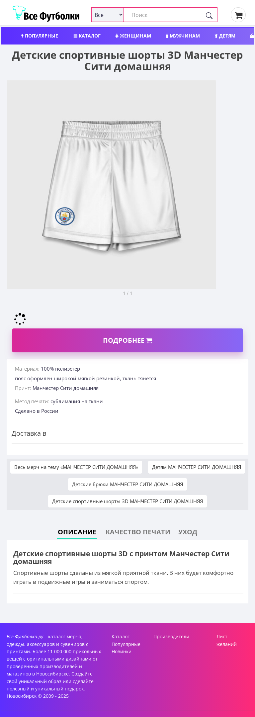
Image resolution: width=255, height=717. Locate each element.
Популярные (39, 36)
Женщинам (133, 36)
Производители (171, 636)
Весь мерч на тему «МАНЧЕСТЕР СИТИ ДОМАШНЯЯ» (76, 467)
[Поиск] (209, 14)
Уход (187, 531)
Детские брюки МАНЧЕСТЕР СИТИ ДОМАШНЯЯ (127, 484)
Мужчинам (183, 36)
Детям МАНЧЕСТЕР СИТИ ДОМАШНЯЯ (196, 467)
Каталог (87, 36)
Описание (77, 531)
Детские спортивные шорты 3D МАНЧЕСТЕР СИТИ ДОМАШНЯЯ (127, 501)
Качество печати (138, 531)
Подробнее (127, 340)
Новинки (121, 651)
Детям (224, 36)
